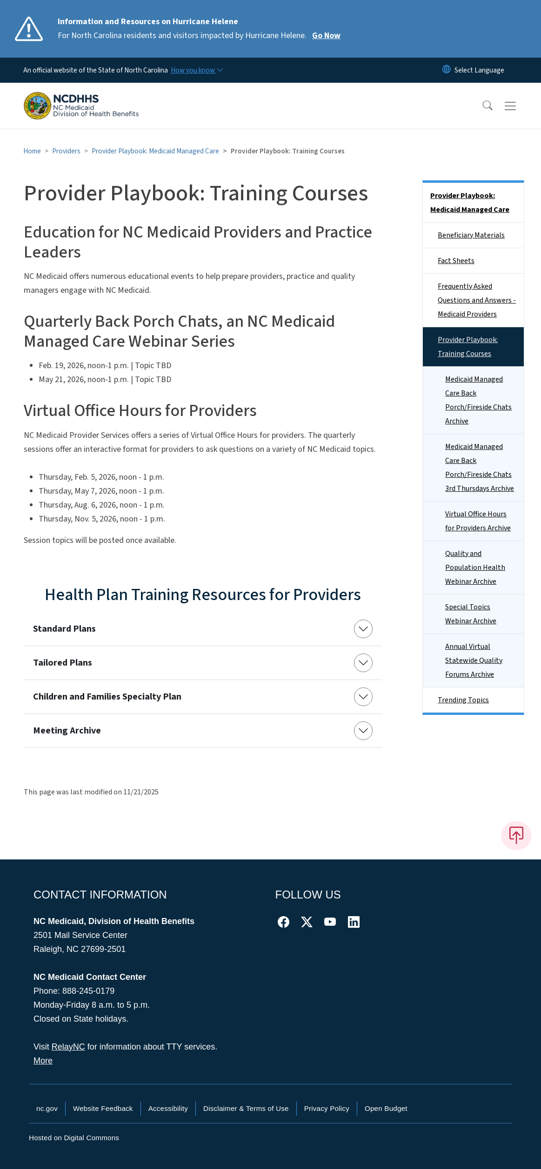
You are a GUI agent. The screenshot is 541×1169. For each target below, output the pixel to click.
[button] (481, 106)
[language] (479, 70)
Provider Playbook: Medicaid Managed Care (155, 151)
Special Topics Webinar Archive (470, 614)
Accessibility (168, 1108)
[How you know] (196, 70)
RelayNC (68, 1046)
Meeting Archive (67, 730)
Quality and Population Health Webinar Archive (475, 567)
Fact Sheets (456, 261)
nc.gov (47, 1108)
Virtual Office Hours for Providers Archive (478, 521)
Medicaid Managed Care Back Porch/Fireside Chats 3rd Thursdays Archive (479, 468)
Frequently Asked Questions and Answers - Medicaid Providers (477, 300)
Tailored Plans (62, 662)
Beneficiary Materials (471, 235)
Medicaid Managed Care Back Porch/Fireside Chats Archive (478, 400)
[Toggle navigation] (519, 106)
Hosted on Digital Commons (74, 1138)
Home (32, 151)
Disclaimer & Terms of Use (246, 1108)
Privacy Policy (326, 1108)
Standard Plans (64, 628)
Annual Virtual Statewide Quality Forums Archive (473, 660)
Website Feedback (103, 1108)
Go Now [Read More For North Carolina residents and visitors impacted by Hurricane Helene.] (326, 35)
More (43, 1060)
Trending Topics (463, 700)
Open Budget (386, 1108)
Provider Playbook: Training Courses (468, 347)
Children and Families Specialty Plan (107, 696)
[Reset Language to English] (446, 70)
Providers (66, 151)
